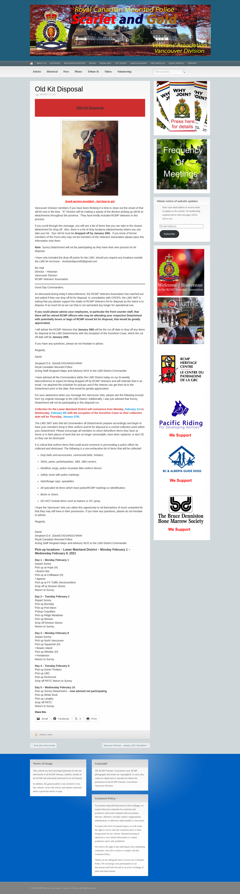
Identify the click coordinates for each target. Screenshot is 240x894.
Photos (78, 71)
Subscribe (169, 233)
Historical (52, 71)
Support (192, 63)
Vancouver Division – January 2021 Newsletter (125, 745)
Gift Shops (120, 63)
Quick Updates (176, 63)
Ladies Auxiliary (138, 63)
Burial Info (105, 63)
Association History (74, 63)
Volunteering (124, 71)
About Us (41, 63)
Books (92, 63)
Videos (108, 71)
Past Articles (158, 63)
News (66, 71)
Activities (55, 63)
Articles (37, 71)
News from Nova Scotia (44, 745)
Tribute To (93, 71)
